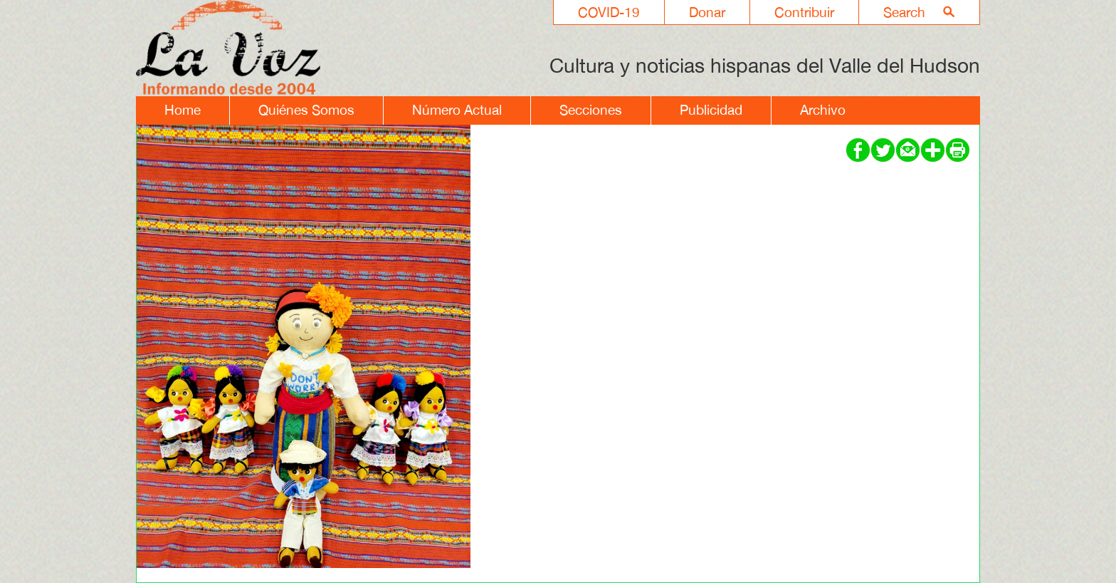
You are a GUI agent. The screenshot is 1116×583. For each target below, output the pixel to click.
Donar (707, 12)
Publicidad (711, 109)
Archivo (823, 109)
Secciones (590, 109)
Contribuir (804, 12)
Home (182, 109)
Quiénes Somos (306, 109)
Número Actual (457, 109)
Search (904, 12)
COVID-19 (609, 12)
